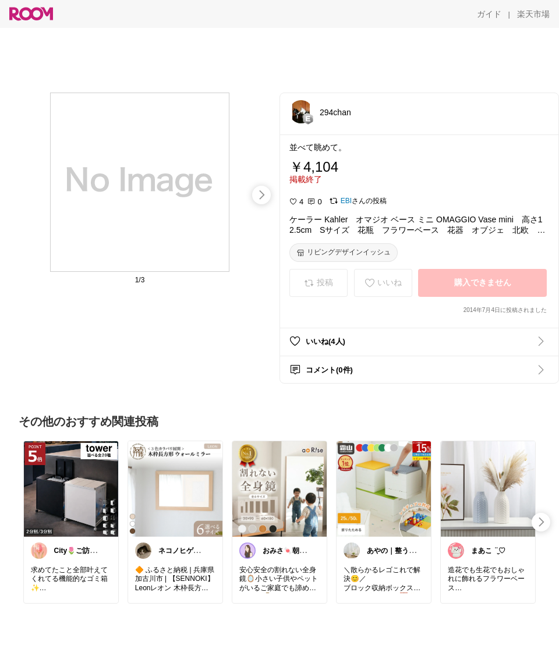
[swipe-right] (261, 195)
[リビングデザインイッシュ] (343, 252)
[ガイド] (489, 14)
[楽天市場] (533, 14)
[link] (71, 488)
